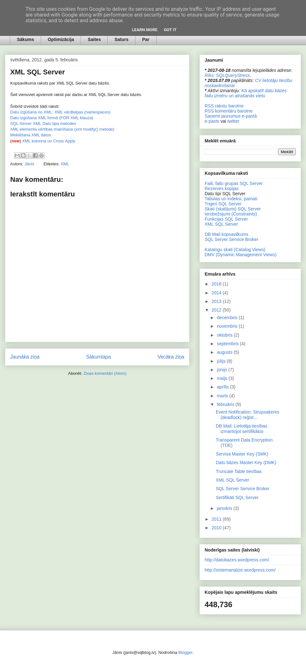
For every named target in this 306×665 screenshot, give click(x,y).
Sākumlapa (98, 357)
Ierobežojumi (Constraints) (231, 213)
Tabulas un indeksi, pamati (231, 198)
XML (65, 163)
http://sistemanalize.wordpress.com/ (240, 569)
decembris (227, 317)
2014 (217, 292)
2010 (217, 527)
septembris (228, 343)
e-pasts (212, 121)
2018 (217, 283)
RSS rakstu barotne (224, 105)
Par (145, 39)
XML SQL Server (221, 224)
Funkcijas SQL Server (226, 219)
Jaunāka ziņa (25, 357)
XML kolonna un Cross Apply (48, 141)
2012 (217, 309)
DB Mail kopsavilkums (226, 234)
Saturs (121, 39)
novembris (227, 326)
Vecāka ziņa (170, 357)
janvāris (225, 508)
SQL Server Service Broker (231, 239)
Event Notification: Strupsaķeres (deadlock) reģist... (247, 414)
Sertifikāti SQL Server (237, 497)
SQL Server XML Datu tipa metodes (43, 123)
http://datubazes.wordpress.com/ (237, 559)
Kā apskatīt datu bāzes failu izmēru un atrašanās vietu (246, 93)
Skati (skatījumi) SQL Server (233, 208)
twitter (233, 121)
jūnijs (222, 369)
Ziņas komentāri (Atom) (105, 373)
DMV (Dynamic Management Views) (240, 254)
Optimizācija (61, 39)
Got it (170, 29)
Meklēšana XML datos (30, 135)
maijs (223, 378)
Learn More (144, 29)
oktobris (225, 335)
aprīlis (223, 386)
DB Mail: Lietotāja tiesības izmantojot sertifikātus (241, 428)
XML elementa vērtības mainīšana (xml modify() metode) (62, 129)
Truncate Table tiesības (239, 471)
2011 (217, 519)
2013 (217, 301)
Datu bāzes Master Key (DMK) (246, 462)
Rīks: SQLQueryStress (227, 75)
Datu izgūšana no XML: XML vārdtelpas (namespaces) (60, 112)
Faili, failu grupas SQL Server (234, 183)
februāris (226, 404)
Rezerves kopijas (222, 188)
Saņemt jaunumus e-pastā (231, 116)
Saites (94, 39)
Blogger (185, 652)
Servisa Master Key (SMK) (242, 453)
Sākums (25, 39)
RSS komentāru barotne (228, 110)
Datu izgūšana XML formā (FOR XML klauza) (51, 117)
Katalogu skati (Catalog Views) (235, 249)
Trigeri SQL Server (223, 203)
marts (223, 395)
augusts (225, 352)
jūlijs (222, 361)
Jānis (30, 163)
